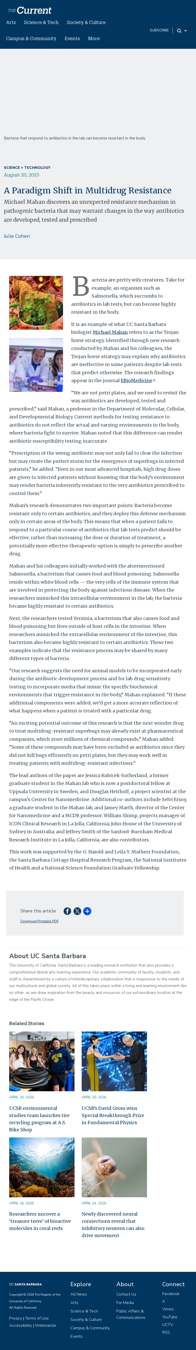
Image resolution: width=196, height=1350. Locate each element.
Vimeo (168, 1309)
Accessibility (20, 1325)
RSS (166, 1332)
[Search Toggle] (182, 30)
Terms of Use (37, 1318)
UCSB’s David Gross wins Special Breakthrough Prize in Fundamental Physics (113, 1115)
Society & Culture (86, 22)
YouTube (169, 1317)
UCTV (167, 1325)
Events (72, 38)
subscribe (159, 30)
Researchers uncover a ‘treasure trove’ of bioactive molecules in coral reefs (40, 1221)
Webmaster (45, 1325)
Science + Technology (27, 167)
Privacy (15, 1318)
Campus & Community (31, 38)
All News (78, 1294)
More (94, 38)
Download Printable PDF (39, 921)
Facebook (171, 1294)
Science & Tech (41, 22)
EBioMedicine (139, 380)
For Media (125, 1303)
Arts (11, 22)
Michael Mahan (110, 332)
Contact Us (126, 1294)
